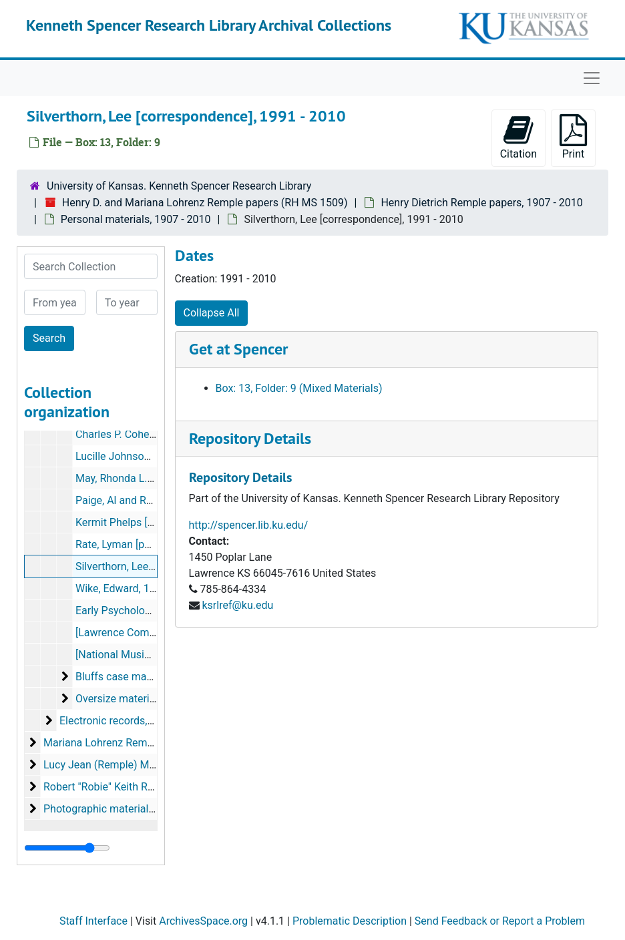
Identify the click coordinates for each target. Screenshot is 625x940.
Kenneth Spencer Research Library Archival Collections (208, 25)
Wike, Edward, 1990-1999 (134, 588)
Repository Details (250, 438)
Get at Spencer (238, 348)
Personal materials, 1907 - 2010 (136, 219)
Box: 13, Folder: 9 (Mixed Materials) (299, 388)
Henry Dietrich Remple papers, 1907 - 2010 (481, 202)
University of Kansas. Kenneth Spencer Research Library (179, 186)
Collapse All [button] (212, 312)
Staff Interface (93, 921)
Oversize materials (119, 698)
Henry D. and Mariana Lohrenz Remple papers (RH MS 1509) (205, 202)
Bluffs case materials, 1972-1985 (153, 676)
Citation (518, 137)
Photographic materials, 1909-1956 (126, 808)
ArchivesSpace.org (203, 921)
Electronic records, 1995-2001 (130, 720)
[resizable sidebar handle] (67, 848)
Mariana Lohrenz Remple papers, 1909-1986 (147, 742)
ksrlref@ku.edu (237, 605)
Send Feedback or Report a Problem (500, 921)
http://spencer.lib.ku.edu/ (248, 525)
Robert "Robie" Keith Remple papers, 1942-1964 (155, 786)
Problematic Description (349, 921)
